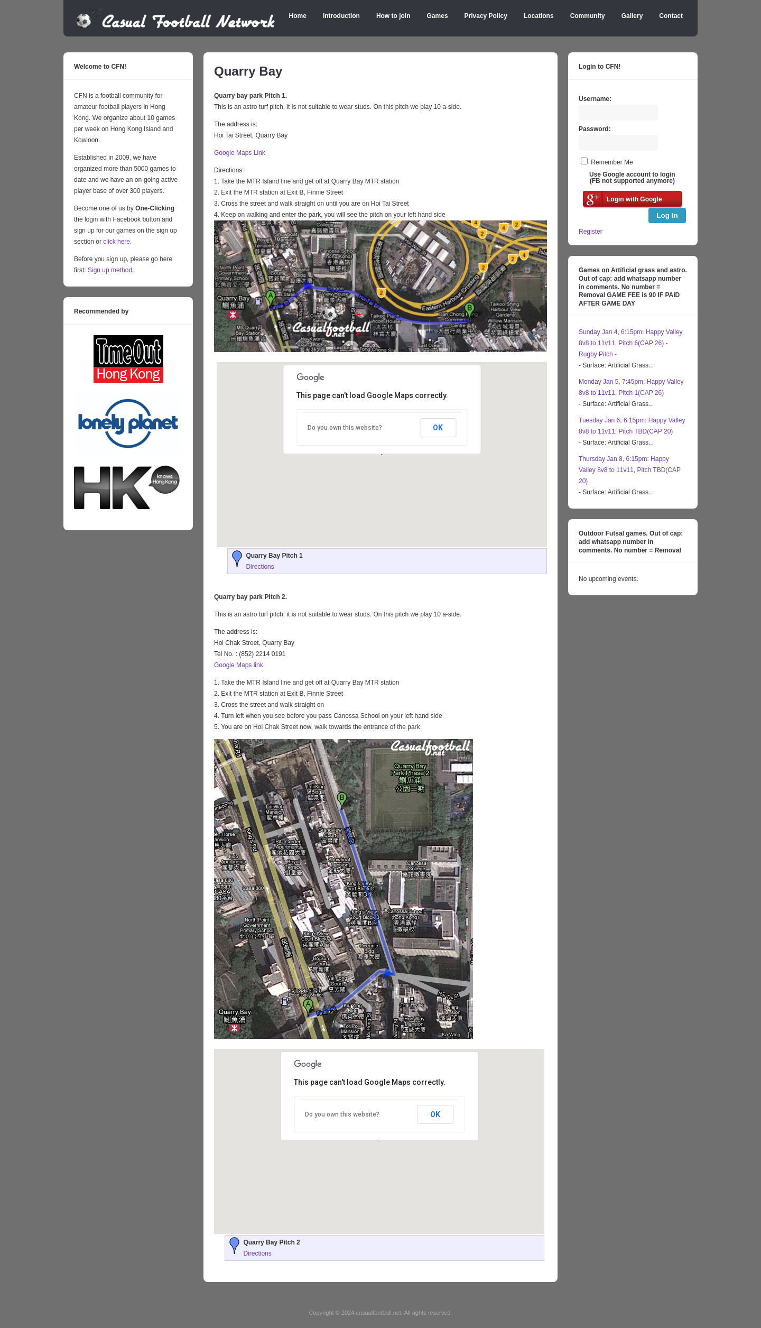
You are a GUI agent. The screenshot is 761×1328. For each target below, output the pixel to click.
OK (438, 427)
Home (298, 16)
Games (437, 16)
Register (590, 231)
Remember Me (612, 162)
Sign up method (109, 270)
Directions (260, 566)
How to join (393, 16)
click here (116, 241)
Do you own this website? (345, 427)
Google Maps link (238, 665)
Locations (539, 16)
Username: (595, 99)
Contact (671, 16)
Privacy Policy (486, 16)
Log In (667, 215)
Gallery (632, 16)
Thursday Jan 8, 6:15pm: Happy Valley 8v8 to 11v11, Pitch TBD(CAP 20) (630, 470)
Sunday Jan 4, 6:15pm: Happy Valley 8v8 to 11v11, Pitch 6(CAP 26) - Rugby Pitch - (631, 343)
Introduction (341, 16)
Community (587, 16)
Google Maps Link (239, 152)
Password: (595, 129)
